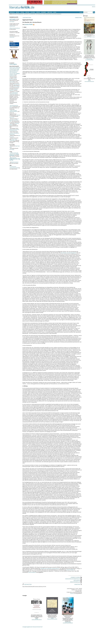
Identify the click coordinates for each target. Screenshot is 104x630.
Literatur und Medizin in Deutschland (14, 133)
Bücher (27, 12)
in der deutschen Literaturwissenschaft (14, 167)
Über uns (49, 12)
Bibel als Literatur (14, 162)
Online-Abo (12, 37)
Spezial (22, 12)
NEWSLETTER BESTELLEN (76, 582)
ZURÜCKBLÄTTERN (26, 17)
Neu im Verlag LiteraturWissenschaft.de (68, 622)
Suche (81, 12)
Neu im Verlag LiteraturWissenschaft (89, 59)
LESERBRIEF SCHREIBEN (76, 577)
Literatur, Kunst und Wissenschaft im (14, 154)
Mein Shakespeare (13, 72)
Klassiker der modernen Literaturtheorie (50, 568)
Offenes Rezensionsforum (15, 28)
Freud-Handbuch (32, 572)
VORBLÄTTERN (78, 17)
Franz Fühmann (16, 84)
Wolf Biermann (15, 71)
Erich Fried (12, 81)
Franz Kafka (12, 149)
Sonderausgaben (13, 64)
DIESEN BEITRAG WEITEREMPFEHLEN (73, 578)
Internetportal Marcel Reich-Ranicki (14, 93)
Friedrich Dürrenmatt (13, 75)
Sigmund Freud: (15, 159)
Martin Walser (13, 69)
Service (38, 12)
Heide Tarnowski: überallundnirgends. (14, 111)
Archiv (17, 12)
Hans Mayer (12, 21)
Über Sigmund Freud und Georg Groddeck (52, 14)
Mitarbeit (43, 12)
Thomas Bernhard (13, 79)
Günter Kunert (12, 67)
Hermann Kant (12, 73)
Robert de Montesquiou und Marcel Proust (14, 130)
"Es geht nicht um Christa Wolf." (14, 120)
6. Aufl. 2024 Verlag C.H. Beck (89, 36)
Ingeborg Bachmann (13, 89)
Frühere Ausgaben (17, 14)
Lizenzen (72, 593)
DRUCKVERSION (78, 580)
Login (54, 12)
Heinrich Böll (12, 68)
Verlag (93, 6)
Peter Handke (16, 86)
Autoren (33, 12)
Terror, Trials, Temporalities (13, 139)
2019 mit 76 (12, 117)
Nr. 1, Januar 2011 (25, 14)
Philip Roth (18, 67)
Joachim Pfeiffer (29, 24)
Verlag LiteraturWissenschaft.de (37, 619)
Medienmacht (12, 26)
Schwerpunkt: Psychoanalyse (36, 14)
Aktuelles (12, 12)
